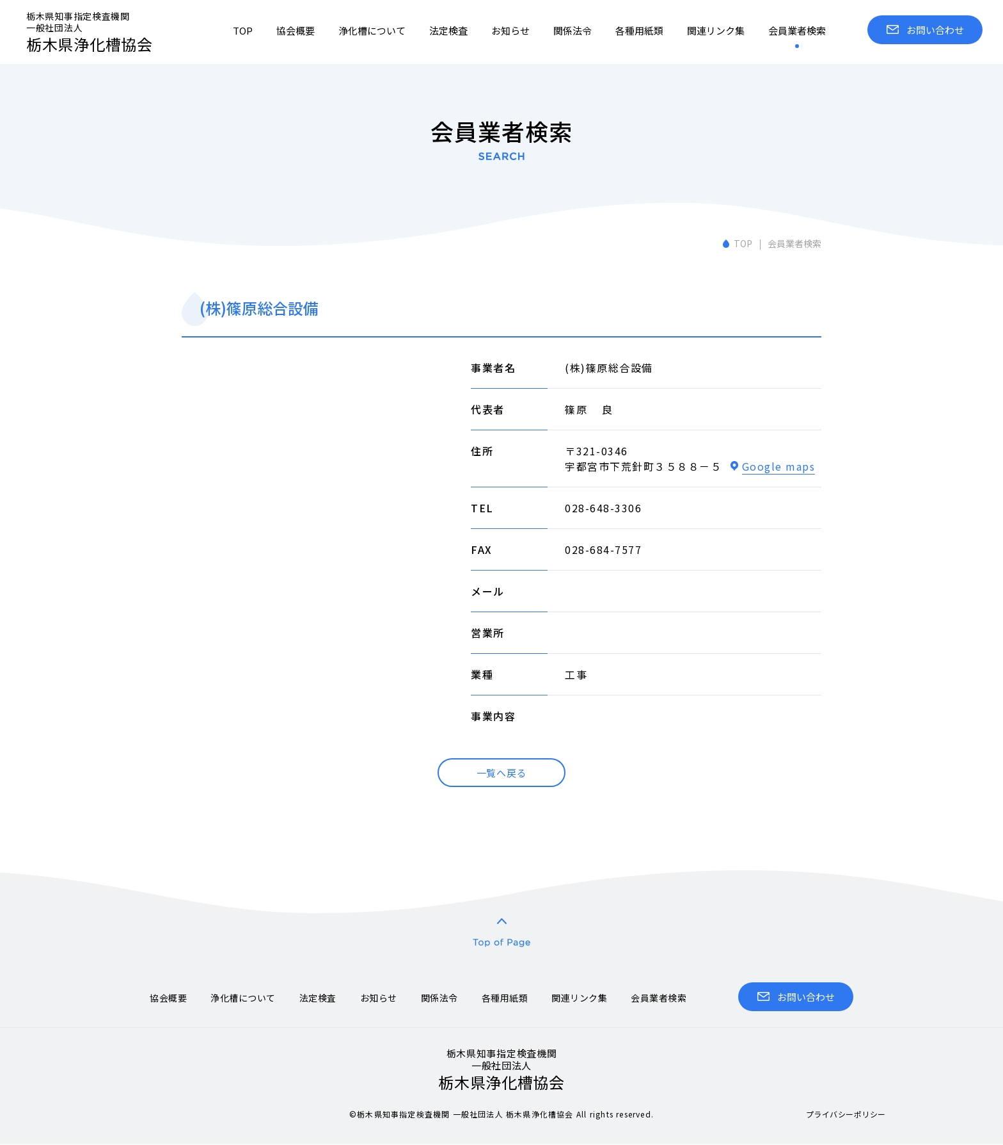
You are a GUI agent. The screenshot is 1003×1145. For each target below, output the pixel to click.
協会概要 (295, 30)
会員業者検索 (797, 30)
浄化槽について (372, 30)
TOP (243, 30)
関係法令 (572, 30)
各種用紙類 (639, 30)
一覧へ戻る (502, 772)
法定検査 (448, 30)
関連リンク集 (716, 30)
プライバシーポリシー (846, 1113)
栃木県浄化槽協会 (103, 32)
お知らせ (510, 30)
